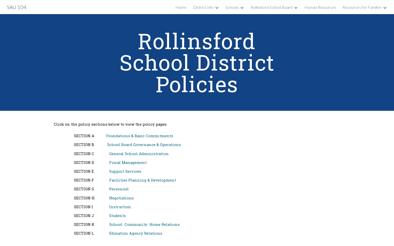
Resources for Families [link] (362, 7)
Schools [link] (232, 7)
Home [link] (180, 7)
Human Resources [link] (320, 7)
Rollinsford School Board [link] (272, 7)
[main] (197, 62)
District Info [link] (203, 7)
